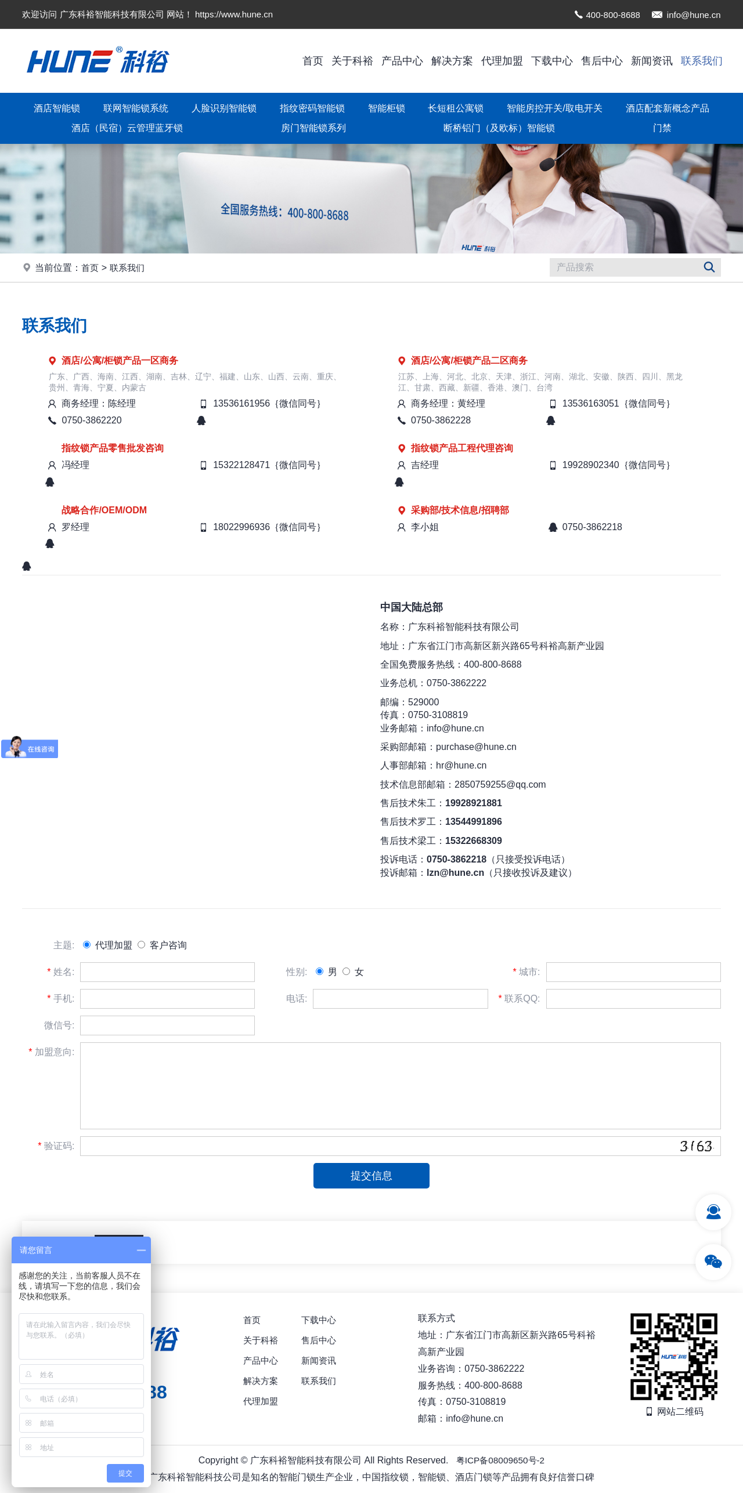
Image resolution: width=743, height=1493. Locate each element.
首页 (312, 61)
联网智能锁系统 (135, 108)
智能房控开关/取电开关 (554, 108)
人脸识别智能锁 (224, 108)
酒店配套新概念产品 (667, 108)
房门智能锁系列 (313, 128)
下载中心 (552, 61)
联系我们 (702, 61)
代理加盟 (502, 61)
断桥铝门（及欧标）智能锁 (499, 128)
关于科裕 (352, 61)
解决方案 (452, 61)
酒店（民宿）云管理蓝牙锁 (127, 128)
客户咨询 (162, 945)
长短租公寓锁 (456, 108)
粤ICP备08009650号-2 (500, 1460)
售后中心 (602, 61)
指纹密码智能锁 (312, 108)
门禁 (662, 128)
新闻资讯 (652, 61)
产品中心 (402, 61)
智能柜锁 (386, 108)
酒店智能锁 (57, 108)
